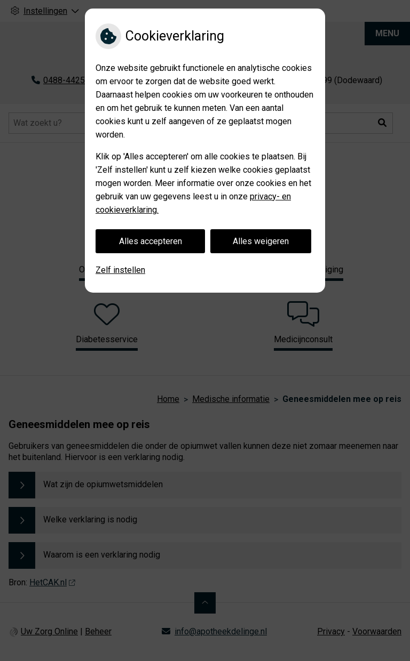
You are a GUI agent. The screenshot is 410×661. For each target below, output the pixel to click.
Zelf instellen (120, 270)
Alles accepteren (150, 241)
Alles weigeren (261, 241)
